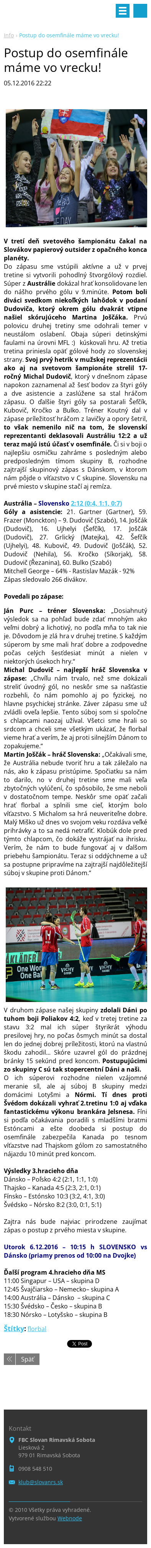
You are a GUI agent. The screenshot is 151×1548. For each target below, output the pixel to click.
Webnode (69, 1518)
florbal (37, 1329)
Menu (122, 11)
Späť (27, 1359)
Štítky (14, 1328)
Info (9, 35)
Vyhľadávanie (140, 11)
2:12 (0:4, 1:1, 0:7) (96, 503)
